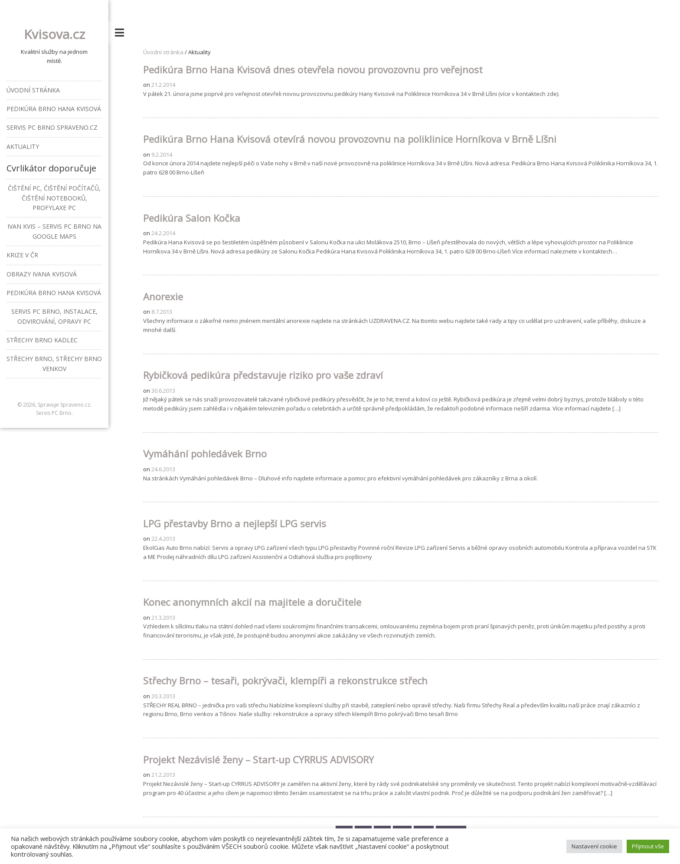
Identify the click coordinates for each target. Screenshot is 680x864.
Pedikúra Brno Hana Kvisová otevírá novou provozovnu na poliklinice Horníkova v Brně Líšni (349, 138)
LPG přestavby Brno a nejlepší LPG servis (234, 523)
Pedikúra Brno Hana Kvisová (54, 109)
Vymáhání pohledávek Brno (205, 453)
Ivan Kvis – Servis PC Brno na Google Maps (54, 231)
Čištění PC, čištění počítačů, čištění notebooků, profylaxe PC (54, 198)
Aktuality (23, 146)
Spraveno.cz (75, 404)
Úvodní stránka (163, 52)
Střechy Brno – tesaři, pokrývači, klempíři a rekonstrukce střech (285, 680)
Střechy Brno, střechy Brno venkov (54, 363)
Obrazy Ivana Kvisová (42, 274)
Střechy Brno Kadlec (42, 340)
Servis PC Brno (54, 413)
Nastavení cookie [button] (594, 846)
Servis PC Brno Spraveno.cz (52, 127)
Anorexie (163, 296)
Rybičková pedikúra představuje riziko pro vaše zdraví (263, 374)
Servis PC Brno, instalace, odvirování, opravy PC (54, 316)
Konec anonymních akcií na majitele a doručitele (252, 601)
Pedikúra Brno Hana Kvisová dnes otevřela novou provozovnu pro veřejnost (313, 69)
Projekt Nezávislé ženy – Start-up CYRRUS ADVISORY (258, 759)
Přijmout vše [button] (648, 846)
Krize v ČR (22, 255)
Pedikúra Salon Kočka (191, 217)
